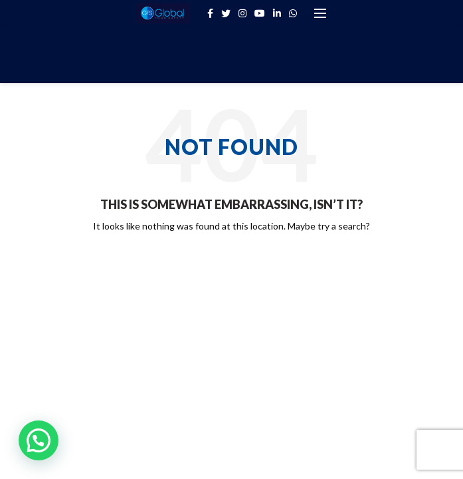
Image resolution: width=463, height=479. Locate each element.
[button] (38, 440)
